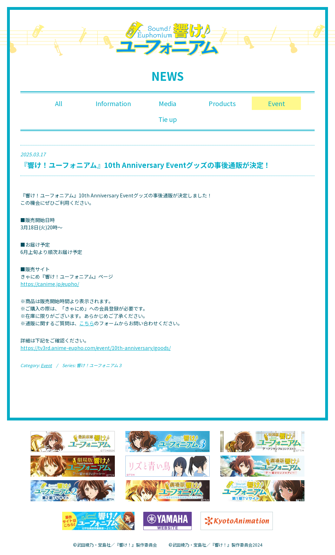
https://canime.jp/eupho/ (49, 284)
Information (113, 103)
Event (276, 103)
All (58, 103)
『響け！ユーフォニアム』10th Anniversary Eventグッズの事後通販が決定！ (145, 165)
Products (222, 103)
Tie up (167, 119)
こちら (86, 323)
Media (167, 103)
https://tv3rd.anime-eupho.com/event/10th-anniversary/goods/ (95, 348)
